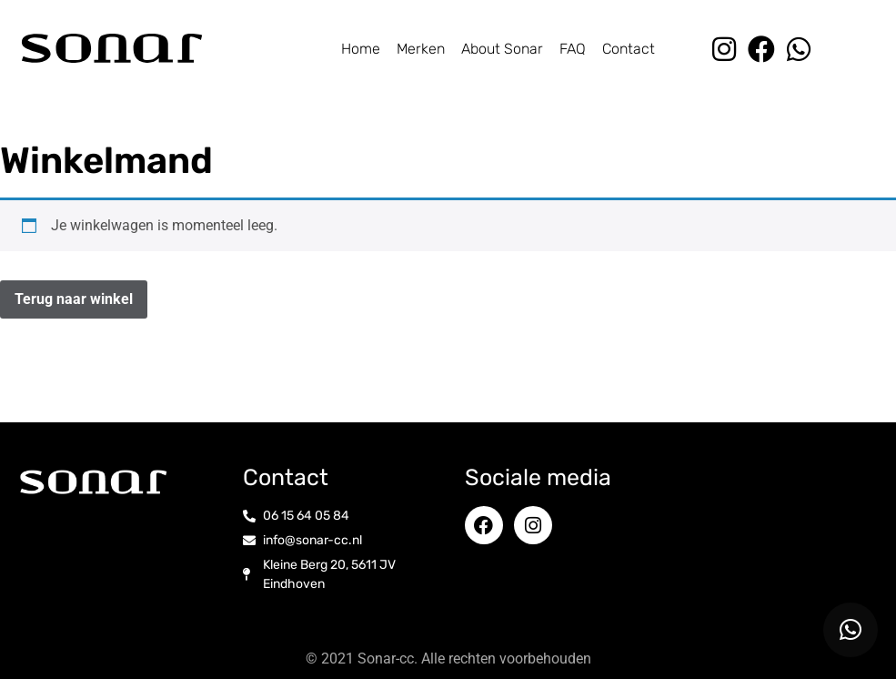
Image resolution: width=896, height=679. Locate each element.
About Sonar (502, 48)
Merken (421, 48)
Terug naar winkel (74, 299)
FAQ (572, 48)
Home (360, 48)
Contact (628, 48)
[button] (850, 630)
